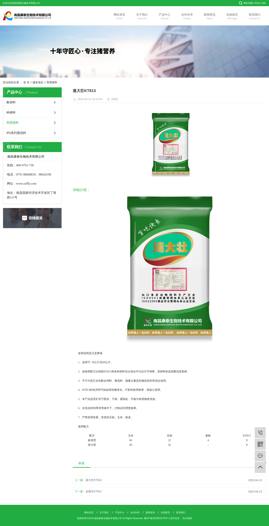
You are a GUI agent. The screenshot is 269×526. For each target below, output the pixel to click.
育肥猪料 (51, 82)
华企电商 (187, 518)
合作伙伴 (187, 17)
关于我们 (142, 17)
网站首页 (119, 17)
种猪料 (11, 112)
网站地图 (248, 3)
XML (263, 3)
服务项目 (38, 82)
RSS (257, 3)
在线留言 (232, 17)
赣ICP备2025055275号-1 (157, 518)
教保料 (11, 102)
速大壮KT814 (94, 480)
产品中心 (164, 17)
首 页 (26, 82)
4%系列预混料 (16, 133)
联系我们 (255, 17)
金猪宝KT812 (94, 491)
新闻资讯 (209, 17)
